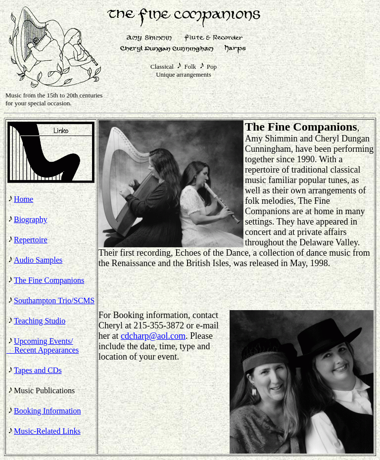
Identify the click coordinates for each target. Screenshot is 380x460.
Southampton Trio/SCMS (54, 300)
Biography (31, 219)
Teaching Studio (39, 321)
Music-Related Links (47, 431)
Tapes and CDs (38, 370)
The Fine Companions (49, 280)
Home (23, 199)
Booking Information (47, 411)
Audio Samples (38, 260)
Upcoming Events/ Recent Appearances (42, 345)
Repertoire (31, 239)
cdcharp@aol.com (153, 336)
